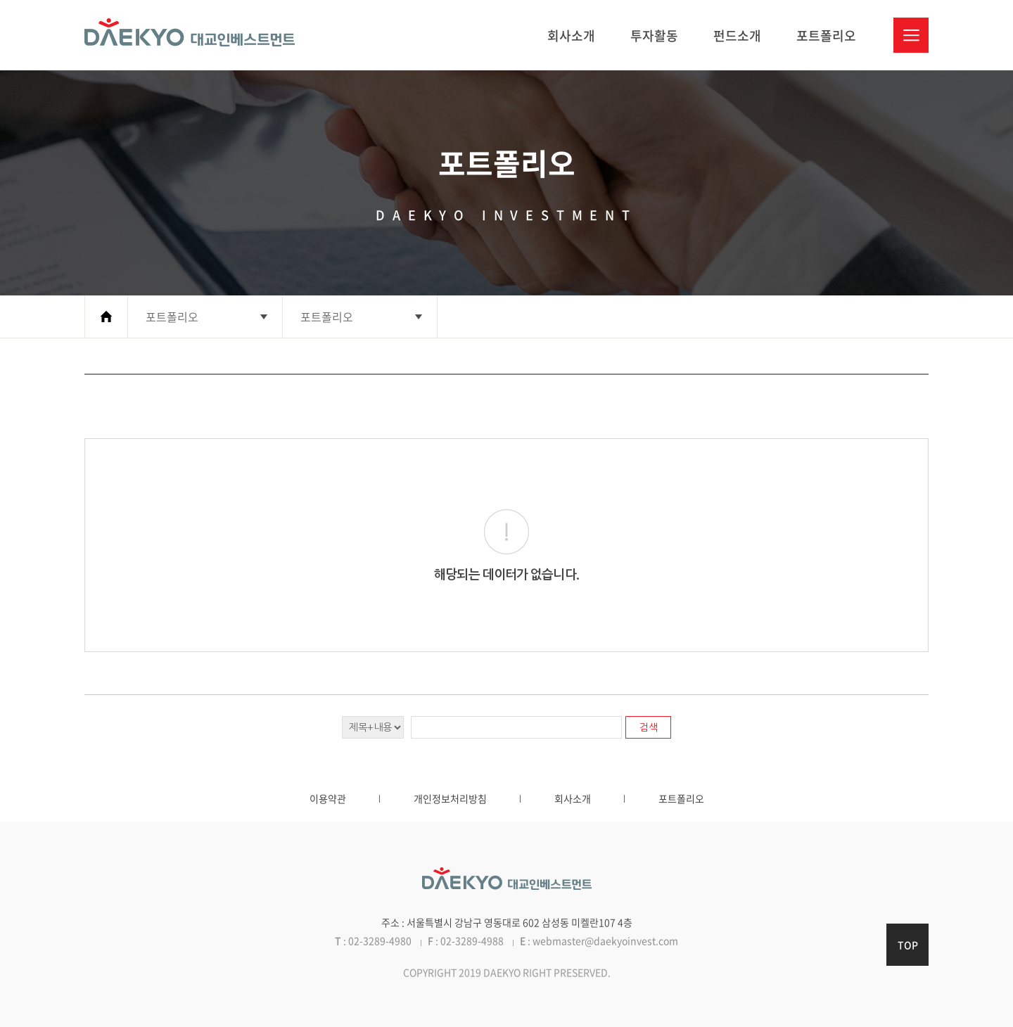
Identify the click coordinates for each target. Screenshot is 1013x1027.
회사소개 (571, 35)
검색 (648, 727)
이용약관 (328, 798)
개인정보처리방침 (450, 798)
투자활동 (654, 35)
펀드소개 (737, 35)
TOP (908, 945)
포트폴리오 (826, 35)
